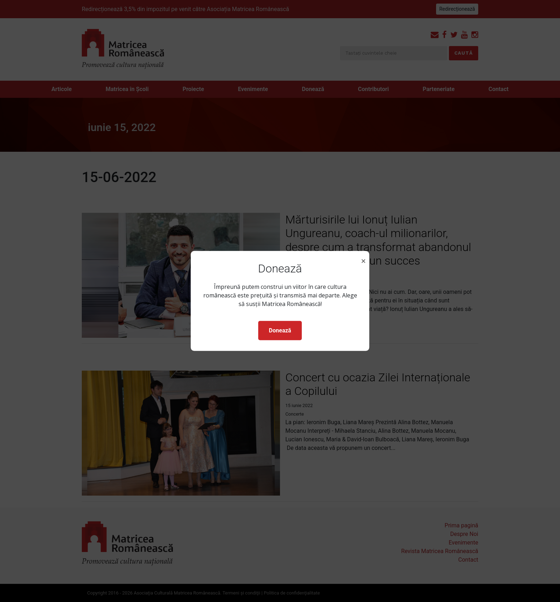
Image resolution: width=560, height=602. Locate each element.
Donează (280, 330)
